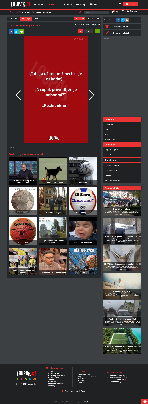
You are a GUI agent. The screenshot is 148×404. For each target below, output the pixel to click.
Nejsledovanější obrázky (119, 378)
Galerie (81, 383)
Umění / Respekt (111, 170)
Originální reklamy (111, 160)
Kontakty (51, 386)
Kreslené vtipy (110, 140)
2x (95, 19)
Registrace (134, 11)
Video (38, 5)
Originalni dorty (110, 155)
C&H (106, 129)
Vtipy (67, 5)
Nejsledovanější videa (87, 376)
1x (92, 19)
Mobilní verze (53, 373)
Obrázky (53, 5)
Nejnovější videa (84, 374)
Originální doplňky (111, 150)
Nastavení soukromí (56, 384)
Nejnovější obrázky (117, 375)
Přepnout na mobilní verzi (74, 391)
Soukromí (52, 382)
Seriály (81, 379)
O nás (50, 371)
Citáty (80, 5)
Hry (93, 5)
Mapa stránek (53, 378)
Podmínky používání (56, 375)
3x (98, 19)
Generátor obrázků (117, 380)
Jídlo (106, 134)
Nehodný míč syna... (43, 12)
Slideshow (79, 19)
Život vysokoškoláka (112, 180)
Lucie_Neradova (82, 24)
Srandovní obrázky (112, 165)
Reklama (51, 380)
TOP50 (81, 381)
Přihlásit (125, 11)
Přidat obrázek (130, 4)
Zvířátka (108, 175)
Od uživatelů (26, 12)
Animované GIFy (111, 124)
